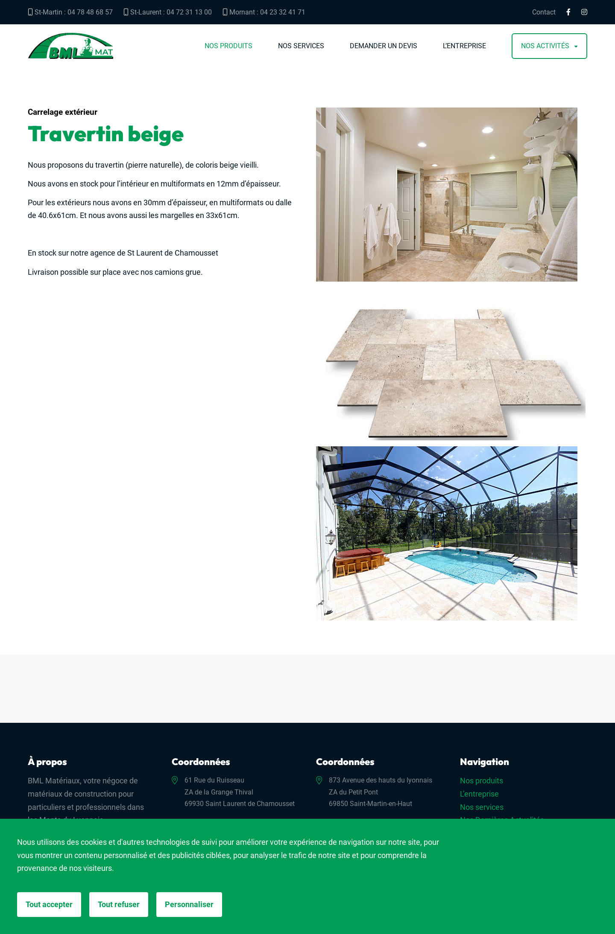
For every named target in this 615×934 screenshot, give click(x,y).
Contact (544, 12)
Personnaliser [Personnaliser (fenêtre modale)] (189, 904)
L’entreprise (464, 46)
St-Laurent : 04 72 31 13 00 (167, 12)
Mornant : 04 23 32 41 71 (264, 12)
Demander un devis (383, 46)
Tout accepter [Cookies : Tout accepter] (49, 904)
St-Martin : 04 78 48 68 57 (70, 12)
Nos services (301, 46)
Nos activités (545, 46)
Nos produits (228, 46)
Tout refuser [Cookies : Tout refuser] (119, 904)
